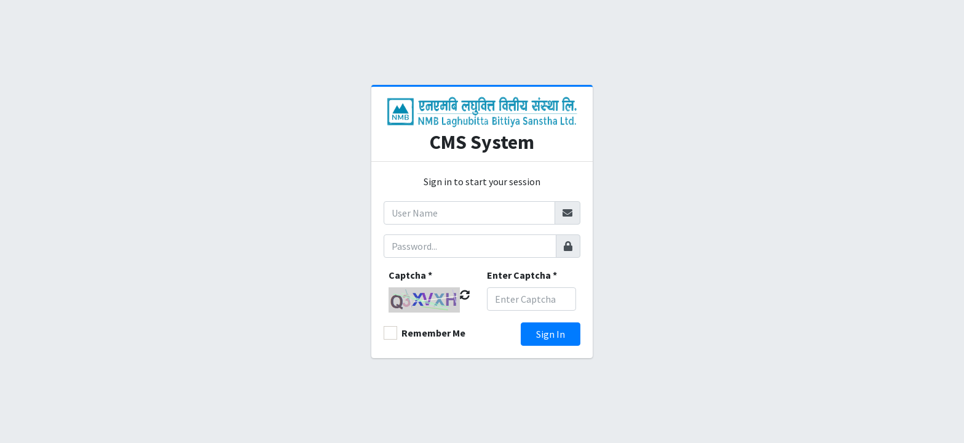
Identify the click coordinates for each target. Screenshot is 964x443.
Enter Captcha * (522, 275)
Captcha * (410, 275)
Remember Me (433, 333)
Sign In (550, 334)
